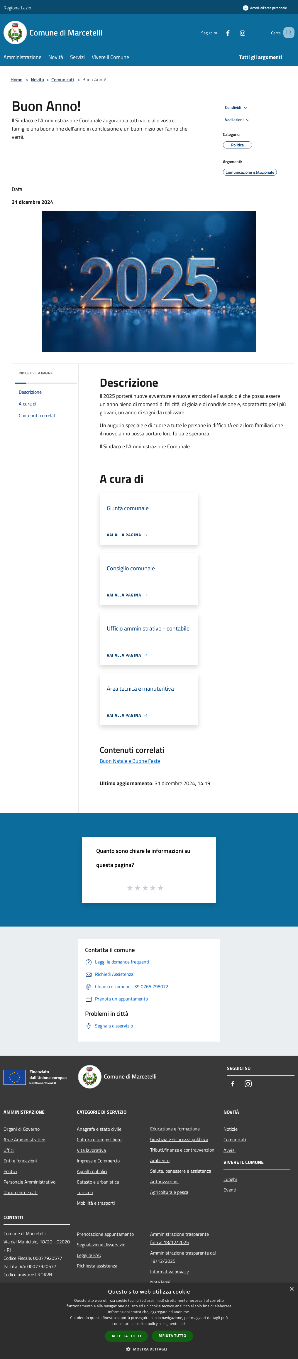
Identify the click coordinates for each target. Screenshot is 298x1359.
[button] (149, 1349)
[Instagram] (235, 32)
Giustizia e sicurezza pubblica (179, 1139)
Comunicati (62, 79)
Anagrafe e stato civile (99, 1128)
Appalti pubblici (92, 1171)
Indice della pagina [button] (36, 373)
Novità (37, 79)
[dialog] (149, 1321)
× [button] (291, 1289)
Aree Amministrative (24, 1139)
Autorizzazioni (164, 1181)
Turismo (85, 1192)
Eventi (229, 1189)
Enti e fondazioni (20, 1160)
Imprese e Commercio (98, 1160)
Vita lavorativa (91, 1150)
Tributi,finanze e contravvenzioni (183, 1149)
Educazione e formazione (175, 1128)
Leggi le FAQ (89, 1255)
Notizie (230, 1128)
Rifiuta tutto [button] (173, 1335)
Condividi (237, 107)
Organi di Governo (22, 1128)
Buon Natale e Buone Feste (130, 761)
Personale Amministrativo (29, 1181)
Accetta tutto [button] (126, 1335)
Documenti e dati (21, 1192)
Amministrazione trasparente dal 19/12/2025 (183, 1257)
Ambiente (160, 1160)
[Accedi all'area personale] (264, 8)
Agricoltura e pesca (169, 1192)
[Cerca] (287, 33)
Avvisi (229, 1150)
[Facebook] (220, 32)
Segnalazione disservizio (101, 1244)
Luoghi (230, 1179)
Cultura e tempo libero (99, 1139)
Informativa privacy (169, 1271)
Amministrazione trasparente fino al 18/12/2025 (179, 1238)
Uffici (9, 1150)
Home (16, 79)
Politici (10, 1171)
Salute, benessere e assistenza (180, 1170)
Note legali (161, 1282)
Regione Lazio (17, 7)
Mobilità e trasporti (96, 1202)
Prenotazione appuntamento (105, 1234)
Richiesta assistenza (97, 1265)
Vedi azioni (238, 120)
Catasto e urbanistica (98, 1181)
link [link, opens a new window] (183, 1323)
